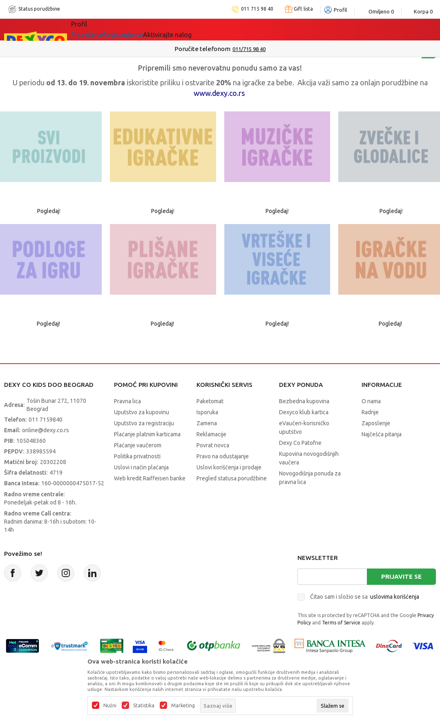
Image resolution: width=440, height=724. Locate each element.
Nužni (109, 705)
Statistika (143, 705)
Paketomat (210, 401)
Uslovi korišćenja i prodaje (229, 467)
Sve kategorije (99, 29)
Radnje (370, 412)
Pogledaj (48, 211)
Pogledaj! (49, 323)
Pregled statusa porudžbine (232, 478)
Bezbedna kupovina (304, 401)
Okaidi (231, 29)
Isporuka (207, 412)
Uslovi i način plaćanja (141, 467)
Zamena (207, 423)
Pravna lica (127, 401)
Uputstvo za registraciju (144, 423)
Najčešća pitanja (382, 434)
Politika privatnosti (137, 456)
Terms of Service (341, 622)
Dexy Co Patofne (300, 443)
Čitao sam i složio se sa (364, 597)
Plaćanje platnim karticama (147, 434)
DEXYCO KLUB (184, 29)
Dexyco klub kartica (303, 412)
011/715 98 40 (249, 49)
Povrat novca (213, 445)
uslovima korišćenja (394, 596)
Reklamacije (211, 434)
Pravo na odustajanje (223, 456)
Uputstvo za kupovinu (141, 412)
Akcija (141, 29)
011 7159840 (46, 419)
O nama (371, 401)
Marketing (183, 705)
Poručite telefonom (202, 48)
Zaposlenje (376, 423)
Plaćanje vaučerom (137, 445)
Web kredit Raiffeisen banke (149, 478)
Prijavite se (401, 576)
